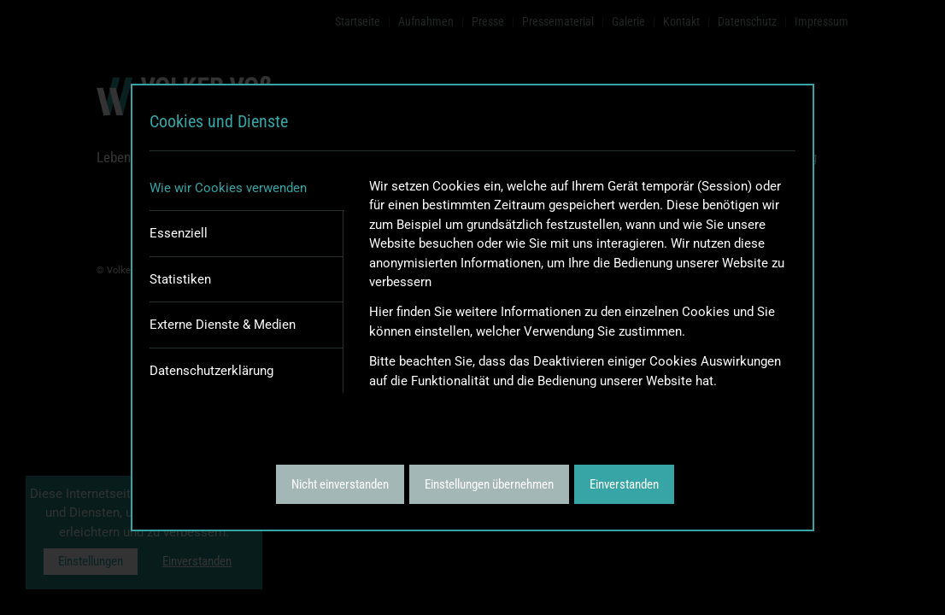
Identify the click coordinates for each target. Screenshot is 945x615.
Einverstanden (624, 484)
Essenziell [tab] (179, 233)
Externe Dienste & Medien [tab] (223, 324)
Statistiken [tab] (180, 279)
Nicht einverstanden (340, 484)
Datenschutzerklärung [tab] (211, 370)
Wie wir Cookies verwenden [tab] (228, 188)
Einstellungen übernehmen (489, 484)
